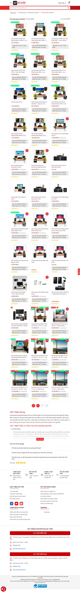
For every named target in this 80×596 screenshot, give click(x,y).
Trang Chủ (13, 13)
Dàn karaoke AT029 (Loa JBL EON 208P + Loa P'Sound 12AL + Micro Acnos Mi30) (60, 39)
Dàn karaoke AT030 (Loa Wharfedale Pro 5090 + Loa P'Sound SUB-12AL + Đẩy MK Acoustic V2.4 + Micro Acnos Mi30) (19, 39)
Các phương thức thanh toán (48, 501)
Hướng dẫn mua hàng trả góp (48, 498)
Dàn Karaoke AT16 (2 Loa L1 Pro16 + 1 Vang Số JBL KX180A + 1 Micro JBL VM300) (60, 325)
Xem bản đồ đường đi (19, 548)
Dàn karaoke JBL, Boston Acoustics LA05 (59, 166)
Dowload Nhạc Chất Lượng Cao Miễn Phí (52, 494)
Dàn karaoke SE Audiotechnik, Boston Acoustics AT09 (60, 229)
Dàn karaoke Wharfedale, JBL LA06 (60, 261)
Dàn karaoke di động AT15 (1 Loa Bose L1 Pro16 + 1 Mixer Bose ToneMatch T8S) (60, 356)
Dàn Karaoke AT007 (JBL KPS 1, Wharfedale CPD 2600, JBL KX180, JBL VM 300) (60, 293)
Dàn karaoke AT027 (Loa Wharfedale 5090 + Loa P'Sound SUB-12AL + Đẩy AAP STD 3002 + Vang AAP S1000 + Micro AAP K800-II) (59, 71)
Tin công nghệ (14, 491)
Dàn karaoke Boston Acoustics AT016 (17, 166)
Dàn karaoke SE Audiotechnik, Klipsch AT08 (19, 261)
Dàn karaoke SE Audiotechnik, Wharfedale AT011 (19, 229)
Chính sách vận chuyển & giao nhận (20, 519)
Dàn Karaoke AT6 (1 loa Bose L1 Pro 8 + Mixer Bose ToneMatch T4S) (39, 388)
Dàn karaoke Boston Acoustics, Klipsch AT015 (38, 166)
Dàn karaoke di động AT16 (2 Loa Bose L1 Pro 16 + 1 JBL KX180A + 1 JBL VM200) (39, 356)
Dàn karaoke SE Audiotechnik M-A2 (39, 293)
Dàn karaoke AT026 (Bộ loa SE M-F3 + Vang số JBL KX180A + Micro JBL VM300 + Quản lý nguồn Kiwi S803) (39, 103)
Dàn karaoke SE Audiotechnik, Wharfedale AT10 (40, 229)
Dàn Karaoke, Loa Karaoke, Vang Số (29, 12)
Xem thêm (40, 439)
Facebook (47, 512)
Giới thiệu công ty (15, 498)
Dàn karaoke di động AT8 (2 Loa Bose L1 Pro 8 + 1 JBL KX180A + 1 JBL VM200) (39, 325)
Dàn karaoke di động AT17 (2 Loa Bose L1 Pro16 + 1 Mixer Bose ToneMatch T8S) (19, 388)
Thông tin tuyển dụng (16, 494)
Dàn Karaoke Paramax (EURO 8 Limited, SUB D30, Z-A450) (19, 324)
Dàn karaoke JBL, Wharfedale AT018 (60, 134)
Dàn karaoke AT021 (16, 102)
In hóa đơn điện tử (45, 496)
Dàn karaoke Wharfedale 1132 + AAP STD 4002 (18, 293)
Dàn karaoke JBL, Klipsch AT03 (18, 198)
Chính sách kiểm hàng (46, 503)
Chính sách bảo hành (16, 517)
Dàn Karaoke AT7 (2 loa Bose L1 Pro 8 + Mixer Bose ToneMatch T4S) (60, 388)
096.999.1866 (16, 545)
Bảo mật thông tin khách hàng (18, 514)
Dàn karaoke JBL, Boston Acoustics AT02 (38, 198)
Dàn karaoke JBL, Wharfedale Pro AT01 (60, 198)
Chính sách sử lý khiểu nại (47, 491)
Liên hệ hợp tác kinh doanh (17, 496)
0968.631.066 (16, 566)
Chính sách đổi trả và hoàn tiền (19, 512)
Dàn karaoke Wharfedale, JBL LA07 (39, 261)
